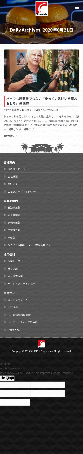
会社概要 (13, 176)
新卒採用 (13, 268)
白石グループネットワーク (23, 191)
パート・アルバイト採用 (21, 283)
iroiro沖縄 (14, 330)
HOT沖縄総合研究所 (19, 314)
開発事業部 (14, 222)
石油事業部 (14, 207)
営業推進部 (14, 230)
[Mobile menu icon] (77, 9)
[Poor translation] (10, 378)
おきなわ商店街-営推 (14, 109)
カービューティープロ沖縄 (22, 322)
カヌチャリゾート (18, 299)
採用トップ (14, 261)
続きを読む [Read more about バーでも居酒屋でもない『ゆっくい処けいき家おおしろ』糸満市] (10, 135)
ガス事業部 (14, 215)
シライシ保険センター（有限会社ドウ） (30, 245)
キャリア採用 (15, 276)
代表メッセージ (16, 169)
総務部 (11, 237)
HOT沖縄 (13, 307)
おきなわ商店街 (32, 109)
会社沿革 (13, 184)
